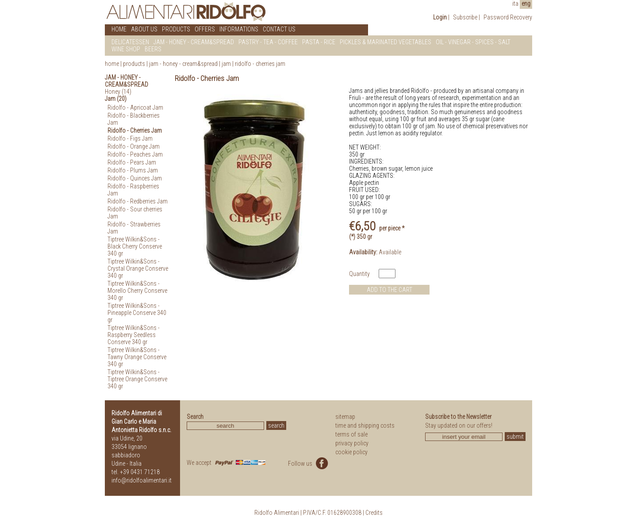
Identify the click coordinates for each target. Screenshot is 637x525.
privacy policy (351, 443)
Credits (374, 512)
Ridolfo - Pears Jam (131, 162)
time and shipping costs (365, 425)
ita (515, 3)
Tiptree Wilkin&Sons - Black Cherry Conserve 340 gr (134, 246)
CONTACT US (279, 29)
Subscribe (465, 17)
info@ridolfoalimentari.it (141, 480)
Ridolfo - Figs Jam (130, 138)
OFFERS (205, 29)
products (134, 63)
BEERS (153, 49)
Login (440, 17)
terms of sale (351, 434)
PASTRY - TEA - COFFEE (268, 42)
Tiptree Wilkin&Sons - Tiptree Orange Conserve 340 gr (137, 379)
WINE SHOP (125, 49)
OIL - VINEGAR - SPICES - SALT (473, 42)
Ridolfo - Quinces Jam (134, 178)
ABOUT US (144, 29)
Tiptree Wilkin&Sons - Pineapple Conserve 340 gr (136, 312)
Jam (227, 63)
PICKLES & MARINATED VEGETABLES (385, 42)
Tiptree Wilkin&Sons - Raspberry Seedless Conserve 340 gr (133, 334)
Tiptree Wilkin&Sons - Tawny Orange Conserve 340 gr (136, 357)
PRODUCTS (176, 29)
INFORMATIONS (238, 29)
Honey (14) (118, 91)
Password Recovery (508, 17)
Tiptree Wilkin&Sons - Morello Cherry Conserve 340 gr (137, 290)
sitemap (345, 416)
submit (515, 436)
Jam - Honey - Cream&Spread (183, 63)
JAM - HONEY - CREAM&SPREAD (193, 42)
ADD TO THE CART (389, 289)
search (276, 425)
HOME (119, 29)
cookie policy (351, 452)
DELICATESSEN (130, 42)
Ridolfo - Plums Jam (132, 170)
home (112, 63)
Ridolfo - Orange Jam (133, 146)
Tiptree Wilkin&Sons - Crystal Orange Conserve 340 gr (137, 268)
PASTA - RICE (318, 42)
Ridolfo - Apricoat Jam (135, 107)
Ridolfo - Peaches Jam (135, 154)
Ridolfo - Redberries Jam (137, 201)
